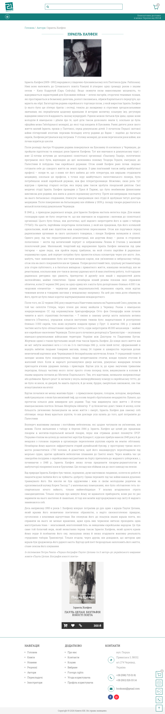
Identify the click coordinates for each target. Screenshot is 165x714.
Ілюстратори (34, 682)
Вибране (73, 667)
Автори (31, 672)
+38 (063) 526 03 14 (126, 680)
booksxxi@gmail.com (128, 688)
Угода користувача (79, 677)
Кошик (72, 662)
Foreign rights (75, 672)
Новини (32, 662)
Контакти (73, 657)
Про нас (72, 652)
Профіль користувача (80, 682)
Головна (32, 652)
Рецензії (32, 667)
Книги (31, 657)
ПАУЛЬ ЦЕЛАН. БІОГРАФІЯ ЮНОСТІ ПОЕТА (83, 613)
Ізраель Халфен (82, 607)
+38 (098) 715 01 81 (126, 675)
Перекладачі (35, 677)
